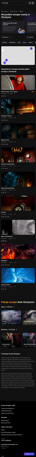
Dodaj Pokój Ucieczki (6, 411)
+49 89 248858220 (6, 440)
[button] (31, 48)
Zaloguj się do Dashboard (7, 408)
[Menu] (31, 3)
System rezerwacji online (7, 413)
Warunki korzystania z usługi (8, 432)
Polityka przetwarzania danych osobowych (11, 434)
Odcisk (3, 430)
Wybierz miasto (5, 420)
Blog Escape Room (5, 422)
